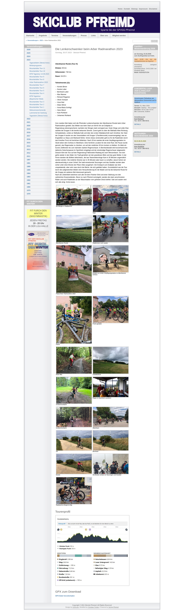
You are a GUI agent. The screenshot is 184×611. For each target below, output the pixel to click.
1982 (28, 180)
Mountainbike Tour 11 (37, 68)
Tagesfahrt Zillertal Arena (39, 116)
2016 (28, 139)
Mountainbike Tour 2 (37, 104)
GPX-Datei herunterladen (65, 596)
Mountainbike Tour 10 (37, 71)
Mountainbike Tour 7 (37, 85)
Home (120, 9)
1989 (28, 167)
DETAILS (137, 124)
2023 (41, 40)
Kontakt (127, 9)
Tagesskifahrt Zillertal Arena (40, 63)
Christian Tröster (93, 607)
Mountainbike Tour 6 (37, 88)
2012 (28, 153)
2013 (28, 149)
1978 (28, 194)
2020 (28, 126)
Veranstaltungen (69, 35)
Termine (54, 35)
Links (93, 35)
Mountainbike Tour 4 (37, 93)
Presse (84, 35)
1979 (28, 190)
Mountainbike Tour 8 (37, 79)
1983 (28, 177)
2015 (28, 143)
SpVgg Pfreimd (114, 607)
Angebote (43, 35)
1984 (28, 173)
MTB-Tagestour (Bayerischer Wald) (36, 97)
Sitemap (134, 9)
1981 (28, 184)
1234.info (75, 607)
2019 (28, 129)
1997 (28, 160)
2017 (28, 136)
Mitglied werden (119, 35)
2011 (28, 156)
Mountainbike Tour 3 (37, 102)
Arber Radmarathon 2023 (39, 82)
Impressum (143, 9)
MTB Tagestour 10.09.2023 (39, 74)
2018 (28, 132)
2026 (28, 50)
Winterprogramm (36, 66)
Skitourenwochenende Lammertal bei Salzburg (38, 111)
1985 (28, 170)
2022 (28, 119)
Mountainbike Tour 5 (37, 91)
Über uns (104, 35)
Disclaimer (153, 9)
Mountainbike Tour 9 (37, 77)
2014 (28, 146)
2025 (28, 53)
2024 (28, 56)
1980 (28, 187)
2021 (28, 122)
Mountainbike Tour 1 (37, 107)
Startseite (30, 35)
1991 (28, 163)
